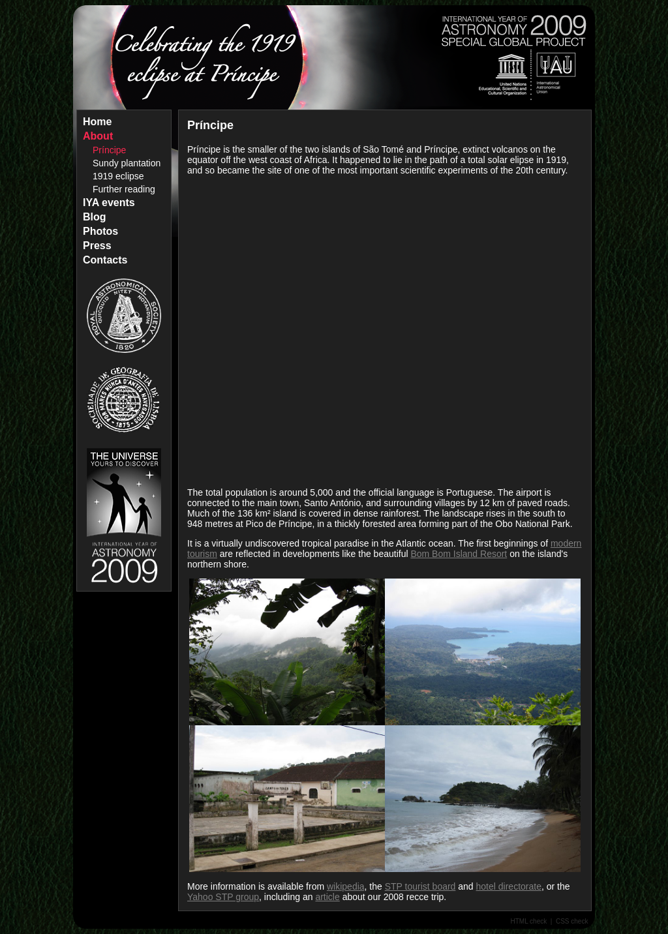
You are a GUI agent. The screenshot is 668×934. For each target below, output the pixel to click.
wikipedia (346, 886)
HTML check (528, 921)
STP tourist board (420, 886)
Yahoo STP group (223, 897)
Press (97, 245)
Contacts (105, 259)
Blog (94, 216)
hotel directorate (508, 886)
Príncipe (109, 150)
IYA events (109, 202)
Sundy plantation (126, 163)
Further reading (124, 189)
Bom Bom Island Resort (458, 554)
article (327, 897)
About (98, 136)
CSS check (572, 921)
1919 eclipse (118, 176)
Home (97, 121)
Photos (100, 231)
